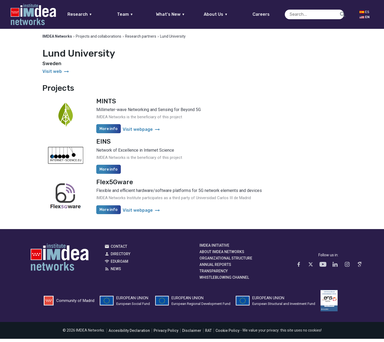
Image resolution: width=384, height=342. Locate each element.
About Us (226, 14)
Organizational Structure (225, 262)
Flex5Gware (114, 185)
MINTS (106, 104)
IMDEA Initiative (214, 249)
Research (90, 14)
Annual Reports (215, 268)
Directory (120, 257)
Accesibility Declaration (129, 334)
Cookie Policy (227, 334)
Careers (271, 14)
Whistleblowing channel (224, 281)
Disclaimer (191, 334)
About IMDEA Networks (221, 255)
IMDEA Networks (60, 262)
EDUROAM (119, 265)
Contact (119, 250)
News (116, 272)
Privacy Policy (166, 334)
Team (135, 14)
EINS (103, 145)
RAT (208, 334)
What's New (180, 14)
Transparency (213, 274)
